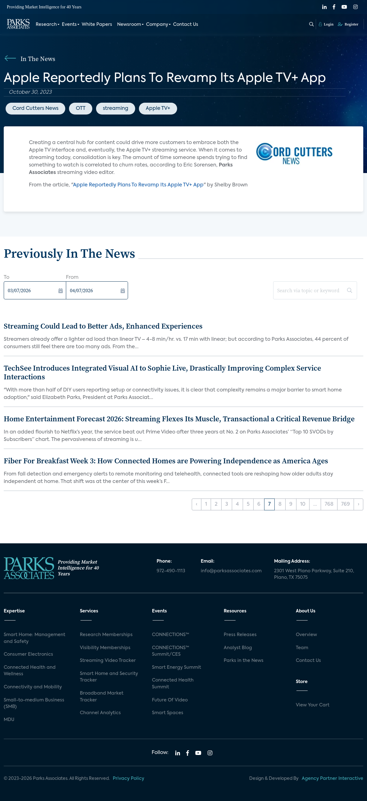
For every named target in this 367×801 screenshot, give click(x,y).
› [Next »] (358, 504)
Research (46, 24)
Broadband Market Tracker (101, 696)
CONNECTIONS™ (170, 635)
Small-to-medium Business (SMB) (34, 703)
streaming (115, 108)
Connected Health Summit (173, 683)
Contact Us (185, 24)
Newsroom (129, 24)
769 (345, 504)
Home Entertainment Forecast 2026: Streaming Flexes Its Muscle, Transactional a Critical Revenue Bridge (179, 419)
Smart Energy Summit (176, 667)
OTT (80, 108)
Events (69, 24)
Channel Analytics (100, 713)
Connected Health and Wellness (30, 671)
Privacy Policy (128, 778)
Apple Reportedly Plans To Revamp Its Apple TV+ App (138, 185)
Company (157, 24)
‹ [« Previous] (196, 504)
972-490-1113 (171, 571)
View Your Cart (312, 705)
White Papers (97, 24)
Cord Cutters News (35, 108)
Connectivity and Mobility (33, 687)
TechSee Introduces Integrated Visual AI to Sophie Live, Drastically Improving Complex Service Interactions (162, 372)
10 (302, 504)
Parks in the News (244, 660)
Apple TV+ (158, 108)
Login (326, 23)
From (72, 277)
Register (348, 23)
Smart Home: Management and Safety (34, 638)
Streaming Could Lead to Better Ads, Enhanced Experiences (103, 326)
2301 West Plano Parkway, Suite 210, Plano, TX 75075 (314, 574)
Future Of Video (170, 700)
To (6, 277)
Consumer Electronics (28, 654)
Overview (306, 635)
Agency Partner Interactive (332, 778)
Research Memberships (106, 635)
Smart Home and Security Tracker (109, 677)
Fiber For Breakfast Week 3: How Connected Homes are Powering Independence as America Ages (166, 461)
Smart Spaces (167, 713)
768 (329, 504)
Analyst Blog (238, 648)
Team (302, 648)
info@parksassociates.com (231, 571)
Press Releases (240, 635)
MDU (9, 720)
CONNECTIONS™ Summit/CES (170, 651)
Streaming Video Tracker (108, 660)
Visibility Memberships (105, 648)
